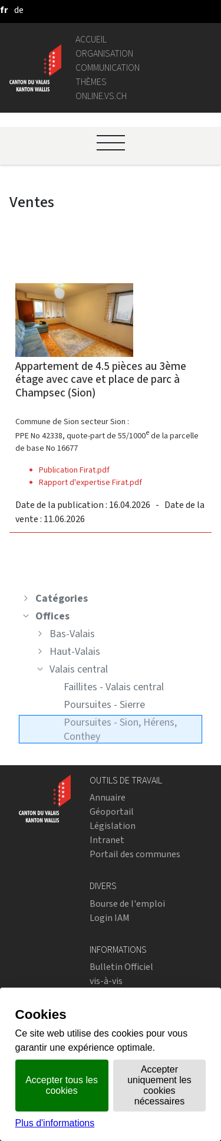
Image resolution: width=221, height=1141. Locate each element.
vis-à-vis (106, 981)
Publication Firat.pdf (74, 470)
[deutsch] (19, 10)
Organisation (104, 53)
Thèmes (91, 82)
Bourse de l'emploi (127, 903)
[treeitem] (110, 598)
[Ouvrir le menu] (111, 143)
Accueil (91, 39)
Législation (113, 825)
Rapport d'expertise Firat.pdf (90, 482)
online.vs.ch (101, 96)
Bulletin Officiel (121, 966)
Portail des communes (135, 854)
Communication (107, 67)
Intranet (107, 840)
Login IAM (110, 918)
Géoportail (112, 811)
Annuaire (108, 797)
